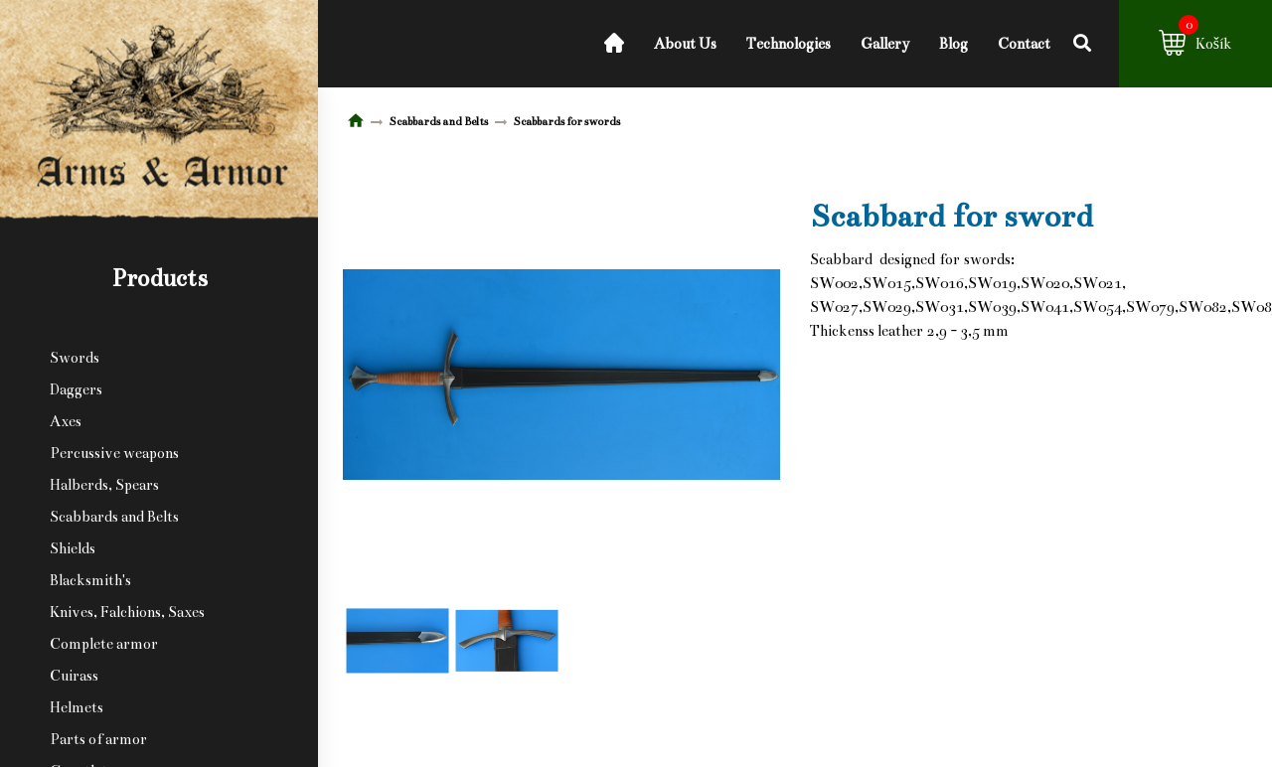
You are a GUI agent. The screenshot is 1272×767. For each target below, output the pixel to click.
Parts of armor (98, 739)
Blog (953, 44)
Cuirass (74, 676)
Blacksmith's (90, 580)
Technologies (788, 44)
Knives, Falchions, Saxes (127, 612)
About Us (685, 44)
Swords (74, 358)
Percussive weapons (114, 453)
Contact (1024, 44)
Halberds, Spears (104, 485)
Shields (72, 548)
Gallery (885, 44)
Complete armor (104, 644)
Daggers (76, 389)
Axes (65, 421)
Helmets (76, 707)
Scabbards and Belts (114, 517)
